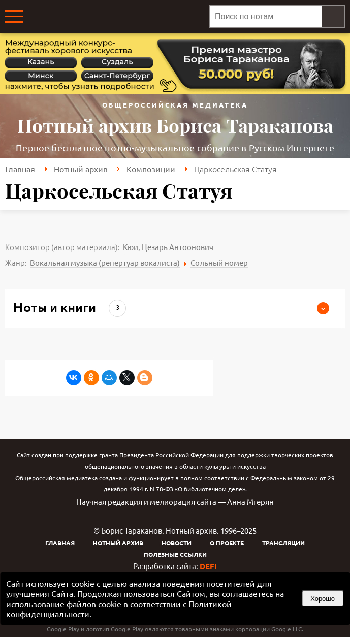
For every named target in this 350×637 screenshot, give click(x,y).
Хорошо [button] (322, 599)
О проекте (227, 543)
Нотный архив (81, 169)
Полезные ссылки (175, 554)
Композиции (150, 169)
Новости (177, 543)
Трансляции (283, 543)
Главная (20, 169)
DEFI (208, 566)
